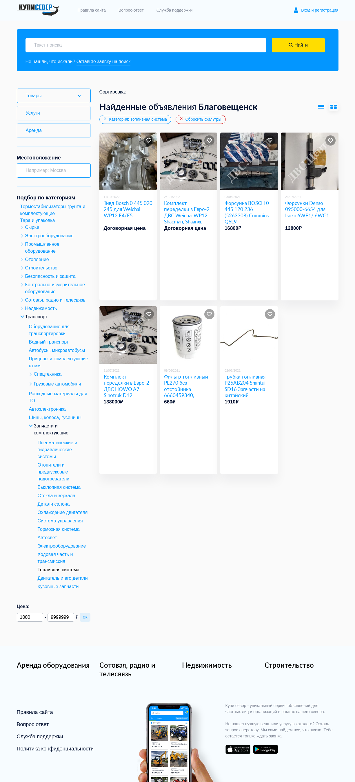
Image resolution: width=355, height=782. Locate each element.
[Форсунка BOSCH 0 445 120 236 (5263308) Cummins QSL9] (249, 161)
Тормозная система (59, 529)
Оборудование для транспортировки (49, 330)
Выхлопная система (59, 487)
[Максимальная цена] (61, 617)
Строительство (289, 665)
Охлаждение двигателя (63, 512)
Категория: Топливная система (135, 119)
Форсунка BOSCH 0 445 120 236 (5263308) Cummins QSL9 (247, 212)
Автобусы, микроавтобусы (57, 350)
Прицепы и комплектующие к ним (58, 362)
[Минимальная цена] (30, 617)
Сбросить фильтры (200, 119)
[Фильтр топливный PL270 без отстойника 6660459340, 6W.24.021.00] (188, 335)
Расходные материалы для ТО (58, 397)
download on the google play (265, 749)
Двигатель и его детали (63, 578)
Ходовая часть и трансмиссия (55, 558)
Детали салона (54, 504)
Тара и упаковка (37, 220)
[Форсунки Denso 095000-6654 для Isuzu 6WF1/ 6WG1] (309, 161)
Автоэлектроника (47, 409)
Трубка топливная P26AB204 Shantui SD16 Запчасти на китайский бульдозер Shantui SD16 (245, 392)
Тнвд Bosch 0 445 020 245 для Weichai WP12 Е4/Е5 (128, 209)
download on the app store (237, 749)
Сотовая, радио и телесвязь (127, 669)
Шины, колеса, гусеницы (55, 417)
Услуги (33, 113)
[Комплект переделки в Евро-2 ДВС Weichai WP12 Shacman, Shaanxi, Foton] (188, 161)
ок (85, 616)
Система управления (60, 520)
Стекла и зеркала (56, 495)
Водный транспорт (49, 341)
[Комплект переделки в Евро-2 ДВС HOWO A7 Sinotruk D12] (128, 335)
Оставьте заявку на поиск (104, 61)
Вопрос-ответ (131, 10)
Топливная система (59, 569)
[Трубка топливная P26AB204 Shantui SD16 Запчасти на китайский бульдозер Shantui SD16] (249, 335)
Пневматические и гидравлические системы (57, 449)
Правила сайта (92, 10)
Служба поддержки (174, 10)
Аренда (34, 130)
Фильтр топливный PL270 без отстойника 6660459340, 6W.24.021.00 (186, 389)
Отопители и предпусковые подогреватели (54, 471)
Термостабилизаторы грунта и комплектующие (52, 210)
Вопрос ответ (33, 724)
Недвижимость (207, 665)
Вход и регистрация (319, 10)
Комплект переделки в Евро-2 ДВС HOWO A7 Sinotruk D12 (126, 386)
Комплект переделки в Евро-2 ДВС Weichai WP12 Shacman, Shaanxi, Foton (187, 215)
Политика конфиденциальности (55, 749)
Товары (34, 95)
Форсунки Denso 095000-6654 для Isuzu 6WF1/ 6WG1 (307, 209)
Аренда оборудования (53, 665)
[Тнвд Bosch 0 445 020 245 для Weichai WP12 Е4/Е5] (128, 161)
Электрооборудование (62, 546)
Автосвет (47, 537)
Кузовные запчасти (58, 586)
